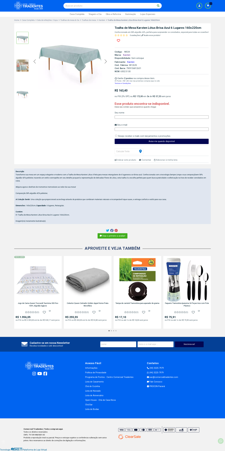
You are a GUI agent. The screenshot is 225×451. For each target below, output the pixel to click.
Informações (91, 368)
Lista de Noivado (93, 391)
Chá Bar (89, 404)
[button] (34, 61)
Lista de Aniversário (94, 395)
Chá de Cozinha (92, 386)
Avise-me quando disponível (162, 141)
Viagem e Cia (95, 14)
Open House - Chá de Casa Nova (100, 400)
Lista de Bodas (92, 409)
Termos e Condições (123, 83)
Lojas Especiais (147, 14)
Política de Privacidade (95, 372)
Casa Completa (77, 14)
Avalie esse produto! (151, 35)
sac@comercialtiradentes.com (162, 377)
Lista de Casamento (94, 382)
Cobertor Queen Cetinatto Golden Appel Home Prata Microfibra (87, 304)
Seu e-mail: (121, 125)
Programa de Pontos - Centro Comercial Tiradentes (109, 377)
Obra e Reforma (113, 14)
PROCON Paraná (156, 386)
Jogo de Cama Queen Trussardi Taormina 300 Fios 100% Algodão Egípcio (38, 304)
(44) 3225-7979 (155, 368)
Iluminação (130, 14)
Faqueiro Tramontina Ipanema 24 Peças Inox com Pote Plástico (187, 304)
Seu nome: (120, 113)
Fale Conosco (154, 382)
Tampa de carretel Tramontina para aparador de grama (137, 303)
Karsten (130, 62)
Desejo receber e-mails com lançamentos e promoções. (144, 136)
